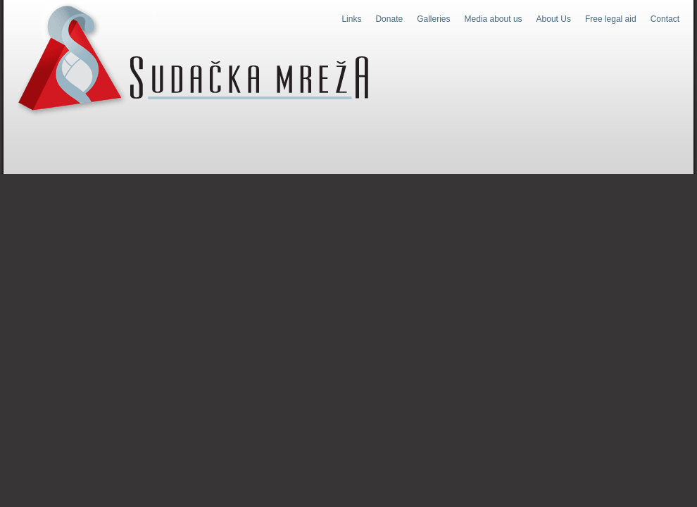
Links (351, 19)
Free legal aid (610, 19)
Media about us (493, 19)
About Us (553, 19)
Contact (665, 19)
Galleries (433, 19)
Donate (389, 19)
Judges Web (193, 59)
